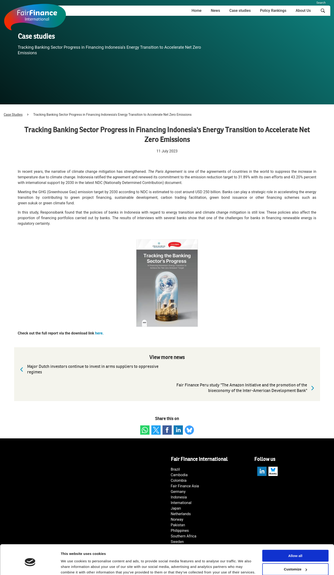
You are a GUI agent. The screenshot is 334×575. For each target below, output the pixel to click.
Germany (178, 491)
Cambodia (179, 475)
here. (99, 333)
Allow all (295, 537)
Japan (176, 508)
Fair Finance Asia (185, 486)
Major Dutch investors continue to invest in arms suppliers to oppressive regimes (88, 369)
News (215, 10)
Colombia (179, 480)
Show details (71, 566)
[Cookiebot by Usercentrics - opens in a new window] (30, 565)
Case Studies (13, 114)
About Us (303, 10)
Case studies (240, 10)
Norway (177, 519)
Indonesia (179, 497)
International (181, 503)
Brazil (175, 469)
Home (196, 10)
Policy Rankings (273, 10)
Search (321, 2)
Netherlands (181, 514)
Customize (295, 550)
